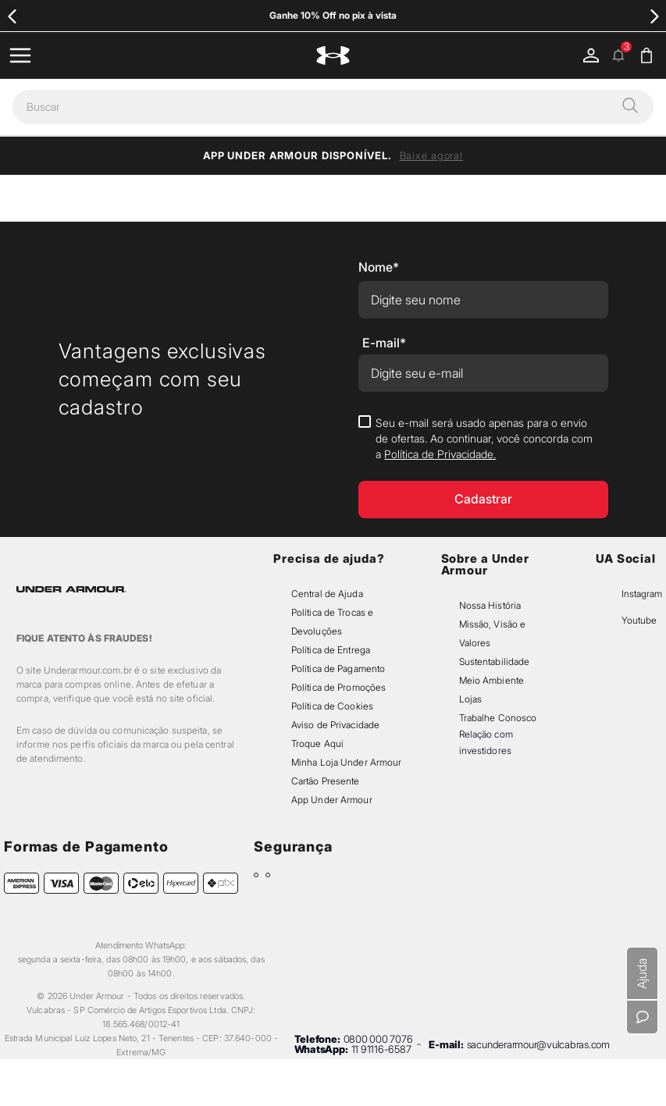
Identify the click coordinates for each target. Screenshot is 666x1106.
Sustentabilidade (494, 661)
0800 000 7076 (378, 1039)
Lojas (471, 699)
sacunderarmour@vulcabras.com (538, 1044)
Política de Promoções (338, 687)
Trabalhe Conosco (498, 718)
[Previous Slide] (12, 16)
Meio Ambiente (491, 680)
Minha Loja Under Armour (346, 762)
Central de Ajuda (327, 593)
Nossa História (490, 605)
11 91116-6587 (381, 1049)
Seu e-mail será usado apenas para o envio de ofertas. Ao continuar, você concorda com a (484, 438)
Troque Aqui (317, 743)
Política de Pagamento (338, 668)
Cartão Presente (325, 781)
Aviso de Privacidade (335, 725)
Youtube (639, 620)
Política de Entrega (330, 650)
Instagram (641, 593)
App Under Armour (331, 799)
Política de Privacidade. (440, 454)
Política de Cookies (332, 706)
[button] (630, 107)
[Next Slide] (654, 16)
